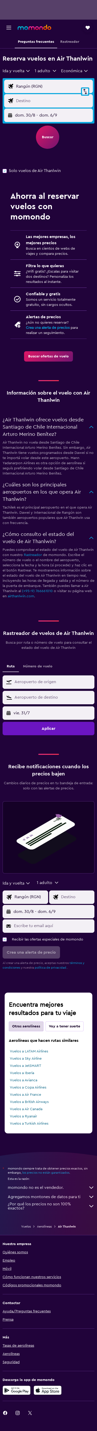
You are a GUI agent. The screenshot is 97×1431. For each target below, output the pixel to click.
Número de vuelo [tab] (38, 666)
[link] (48, 356)
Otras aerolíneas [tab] (26, 1026)
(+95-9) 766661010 (37, 591)
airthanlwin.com (21, 596)
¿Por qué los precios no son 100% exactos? (51, 1206)
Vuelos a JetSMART (25, 1066)
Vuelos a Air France (25, 1095)
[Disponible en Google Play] (17, 1390)
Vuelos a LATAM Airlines (29, 1051)
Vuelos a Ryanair (23, 1116)
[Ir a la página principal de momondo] (34, 27)
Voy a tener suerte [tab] (64, 1026)
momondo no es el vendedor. (51, 1187)
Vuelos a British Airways (29, 1102)
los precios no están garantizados (45, 1172)
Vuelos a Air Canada (26, 1109)
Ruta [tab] (11, 666)
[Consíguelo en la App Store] (48, 1390)
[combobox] (17, 71)
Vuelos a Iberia (22, 1073)
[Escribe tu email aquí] (53, 925)
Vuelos (26, 1226)
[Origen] (53, 86)
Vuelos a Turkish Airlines (29, 1123)
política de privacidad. (51, 967)
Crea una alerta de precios (48, 328)
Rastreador (33, 555)
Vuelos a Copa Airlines (28, 1087)
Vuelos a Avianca (23, 1080)
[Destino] (53, 100)
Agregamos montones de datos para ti (51, 1197)
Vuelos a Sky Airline (26, 1058)
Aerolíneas (44, 1226)
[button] (8, 27)
